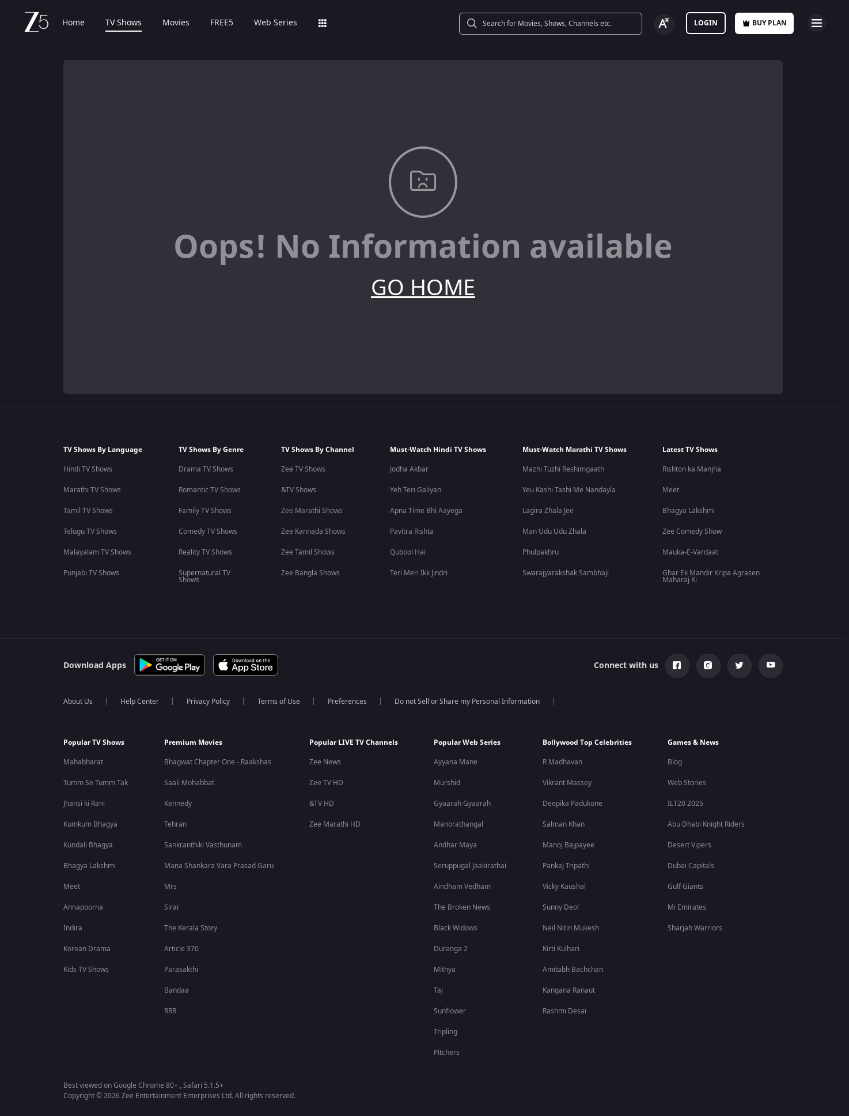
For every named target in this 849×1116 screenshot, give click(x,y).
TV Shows (123, 23)
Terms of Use (278, 701)
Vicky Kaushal (564, 886)
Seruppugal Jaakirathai (470, 866)
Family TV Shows (205, 511)
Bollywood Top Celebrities (587, 742)
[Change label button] (664, 24)
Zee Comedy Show (692, 531)
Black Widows (455, 928)
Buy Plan (764, 23)
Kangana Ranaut (569, 990)
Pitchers (447, 1052)
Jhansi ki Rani (84, 803)
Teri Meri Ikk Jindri (419, 573)
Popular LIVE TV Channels (353, 742)
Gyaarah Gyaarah (462, 803)
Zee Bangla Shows (310, 573)
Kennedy (178, 803)
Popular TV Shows (93, 742)
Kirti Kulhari (561, 949)
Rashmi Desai (564, 1011)
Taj (438, 990)
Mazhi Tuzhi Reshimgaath (563, 469)
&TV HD (321, 803)
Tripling (445, 1032)
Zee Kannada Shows (313, 531)
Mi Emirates (687, 907)
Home (73, 23)
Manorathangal (458, 824)
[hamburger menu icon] (817, 23)
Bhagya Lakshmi (688, 511)
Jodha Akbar (409, 469)
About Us (78, 701)
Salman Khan (564, 824)
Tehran (175, 824)
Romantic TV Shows (210, 490)
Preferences (347, 701)
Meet (670, 490)
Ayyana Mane (455, 762)
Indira (72, 928)
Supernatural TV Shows (204, 576)
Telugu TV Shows (90, 531)
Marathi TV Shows (92, 490)
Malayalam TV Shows (97, 552)
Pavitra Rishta (412, 531)
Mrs (170, 886)
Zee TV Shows (303, 469)
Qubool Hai (408, 552)
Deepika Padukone (572, 803)
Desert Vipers (689, 845)
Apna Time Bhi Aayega (426, 511)
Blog (675, 762)
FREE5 (221, 23)
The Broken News (462, 907)
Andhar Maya (455, 845)
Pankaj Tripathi (566, 866)
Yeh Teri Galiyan (415, 490)
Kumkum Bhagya (90, 824)
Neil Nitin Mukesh (571, 928)
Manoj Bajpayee (568, 845)
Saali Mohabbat (189, 783)
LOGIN (706, 23)
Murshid (447, 783)
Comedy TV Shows (208, 531)
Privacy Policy (208, 701)
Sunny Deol (561, 907)
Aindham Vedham (462, 886)
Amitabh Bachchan (573, 969)
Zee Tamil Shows (308, 552)
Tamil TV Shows (88, 511)
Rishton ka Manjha (691, 469)
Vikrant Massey (567, 783)
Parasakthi (181, 969)
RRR (170, 1011)
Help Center (139, 701)
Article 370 (181, 949)
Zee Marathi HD (335, 824)
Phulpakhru (540, 552)
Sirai (171, 907)
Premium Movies (193, 742)
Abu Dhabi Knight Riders (706, 824)
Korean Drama (87, 949)
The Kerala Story (190, 928)
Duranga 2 (451, 949)
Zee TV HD (326, 783)
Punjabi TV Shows (91, 573)
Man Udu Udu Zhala (554, 531)
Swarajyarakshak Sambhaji (565, 573)
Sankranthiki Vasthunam (203, 845)
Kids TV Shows (86, 969)
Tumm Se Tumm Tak (95, 783)
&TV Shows (298, 490)
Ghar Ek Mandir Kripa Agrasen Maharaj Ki (711, 576)
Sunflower (450, 1011)
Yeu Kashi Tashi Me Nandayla (569, 490)
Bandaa (176, 990)
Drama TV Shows (206, 469)
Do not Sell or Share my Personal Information (467, 701)
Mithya (445, 969)
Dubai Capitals (691, 866)
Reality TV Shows (205, 552)
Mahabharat (83, 762)
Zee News (325, 762)
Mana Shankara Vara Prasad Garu (219, 866)
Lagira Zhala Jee (548, 511)
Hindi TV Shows (87, 469)
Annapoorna (83, 907)
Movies (175, 23)
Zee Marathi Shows (312, 511)
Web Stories (687, 783)
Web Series (275, 23)
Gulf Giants (685, 886)
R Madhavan (562, 762)
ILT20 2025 (685, 803)
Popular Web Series (467, 742)
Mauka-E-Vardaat (690, 552)
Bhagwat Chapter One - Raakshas (217, 762)
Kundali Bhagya (88, 845)
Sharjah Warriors (695, 928)
